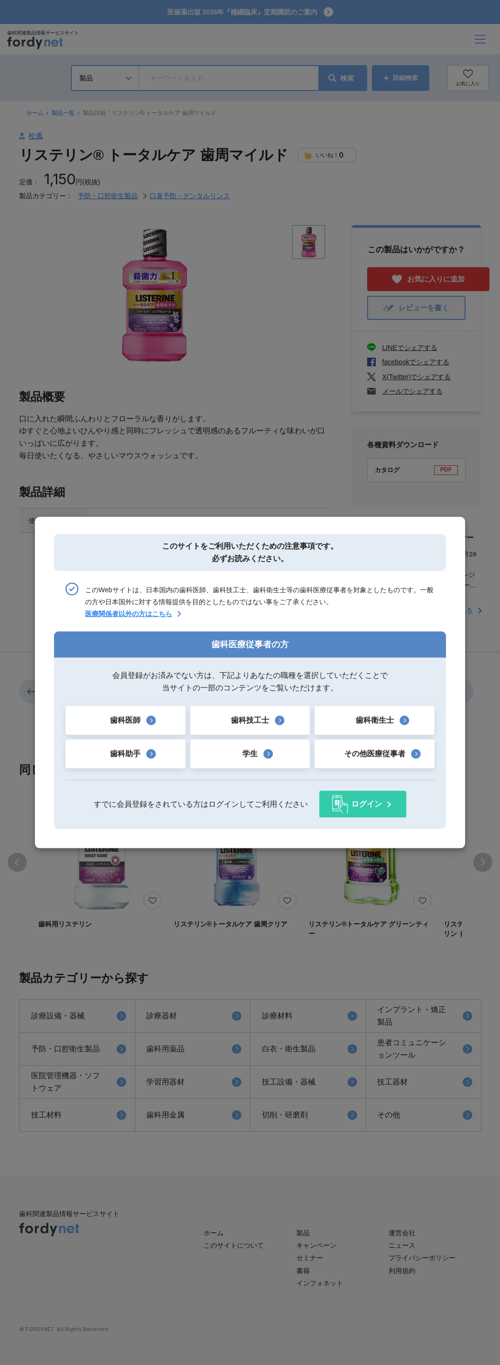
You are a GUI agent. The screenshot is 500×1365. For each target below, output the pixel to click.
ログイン (366, 804)
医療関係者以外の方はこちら (128, 614)
